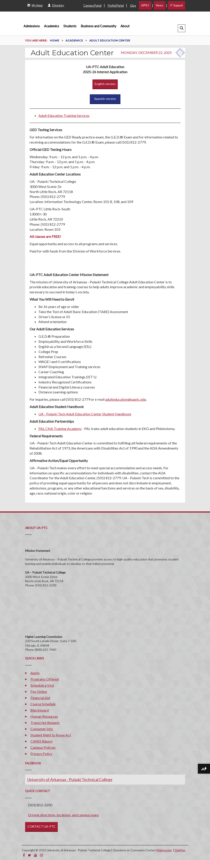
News (159, 5)
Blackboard (39, 710)
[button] (181, 28)
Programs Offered (44, 679)
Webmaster (164, 850)
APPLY (145, 5)
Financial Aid (40, 698)
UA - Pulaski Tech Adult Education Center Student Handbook (84, 414)
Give (133, 5)
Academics (51, 26)
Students (69, 26)
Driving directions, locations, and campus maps (63, 815)
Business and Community (98, 26)
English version (105, 84)
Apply (35, 673)
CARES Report (41, 741)
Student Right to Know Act (50, 735)
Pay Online (38, 691)
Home (55, 40)
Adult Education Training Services (64, 115)
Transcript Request (45, 722)
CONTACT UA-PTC (41, 826)
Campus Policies (43, 747)
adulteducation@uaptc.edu (125, 399)
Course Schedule (43, 704)
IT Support (176, 5)
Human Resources (44, 716)
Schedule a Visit (42, 685)
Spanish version (105, 99)
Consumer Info (41, 729)
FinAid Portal (116, 5)
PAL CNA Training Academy (60, 428)
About (125, 26)
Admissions (32, 26)
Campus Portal (92, 5)
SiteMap (180, 850)
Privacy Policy (41, 754)
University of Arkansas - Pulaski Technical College (69, 779)
